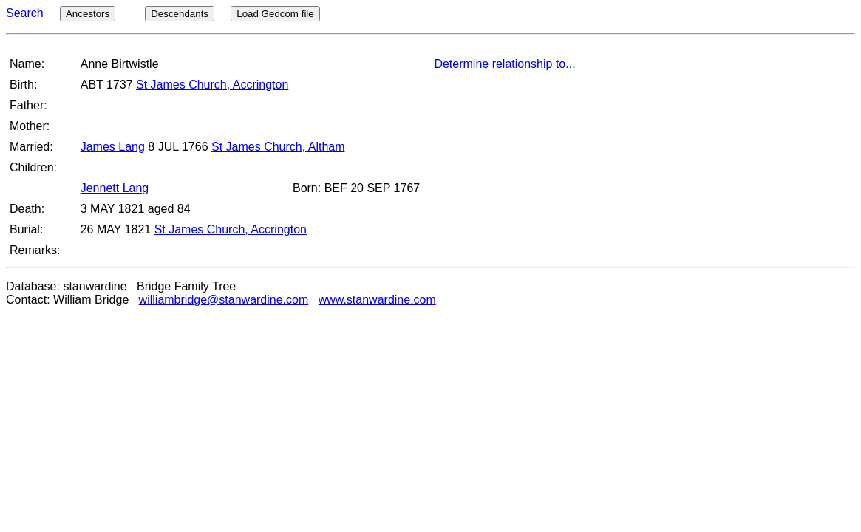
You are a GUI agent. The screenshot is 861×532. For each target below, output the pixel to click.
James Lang (113, 146)
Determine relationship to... (504, 64)
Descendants (179, 13)
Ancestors (87, 13)
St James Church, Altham (278, 146)
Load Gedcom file (274, 13)
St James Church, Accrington (212, 84)
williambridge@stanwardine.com (224, 299)
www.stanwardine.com (377, 299)
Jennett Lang (115, 188)
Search (25, 13)
